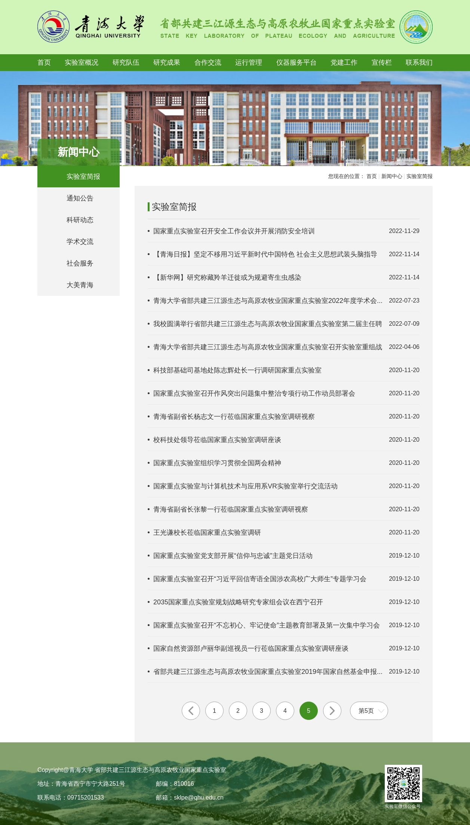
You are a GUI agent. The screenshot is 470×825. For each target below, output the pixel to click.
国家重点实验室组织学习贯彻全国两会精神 (217, 463)
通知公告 (80, 198)
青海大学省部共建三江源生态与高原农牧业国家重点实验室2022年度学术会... (268, 300)
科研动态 (80, 220)
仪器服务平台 (296, 62)
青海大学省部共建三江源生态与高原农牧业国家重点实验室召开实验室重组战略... (267, 347)
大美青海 (80, 285)
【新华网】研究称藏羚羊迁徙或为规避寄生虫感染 (227, 277)
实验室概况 (81, 62)
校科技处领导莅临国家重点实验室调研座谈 (217, 440)
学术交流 (80, 241)
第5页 (366, 711)
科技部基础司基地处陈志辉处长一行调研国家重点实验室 (237, 370)
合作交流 (207, 62)
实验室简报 (83, 176)
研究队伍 (126, 62)
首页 (44, 62)
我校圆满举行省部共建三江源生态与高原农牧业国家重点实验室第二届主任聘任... (267, 324)
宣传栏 (382, 62)
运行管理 (248, 62)
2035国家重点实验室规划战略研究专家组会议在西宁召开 (238, 602)
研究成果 (166, 62)
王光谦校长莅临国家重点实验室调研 (207, 532)
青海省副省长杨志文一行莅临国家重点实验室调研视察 (234, 416)
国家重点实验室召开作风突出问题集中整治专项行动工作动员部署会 (254, 393)
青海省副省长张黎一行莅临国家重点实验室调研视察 (230, 509)
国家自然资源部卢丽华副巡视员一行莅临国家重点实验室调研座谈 (250, 648)
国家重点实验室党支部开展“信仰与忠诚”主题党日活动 (233, 555)
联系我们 (419, 62)
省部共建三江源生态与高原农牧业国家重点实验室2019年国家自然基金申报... (268, 671)
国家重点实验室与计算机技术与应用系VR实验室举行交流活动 (245, 486)
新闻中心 (391, 176)
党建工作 (344, 62)
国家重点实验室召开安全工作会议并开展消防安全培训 (234, 231)
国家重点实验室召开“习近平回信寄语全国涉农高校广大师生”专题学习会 (259, 579)
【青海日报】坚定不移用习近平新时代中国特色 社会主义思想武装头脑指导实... (265, 255)
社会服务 (80, 263)
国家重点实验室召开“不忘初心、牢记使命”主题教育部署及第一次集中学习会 (266, 625)
